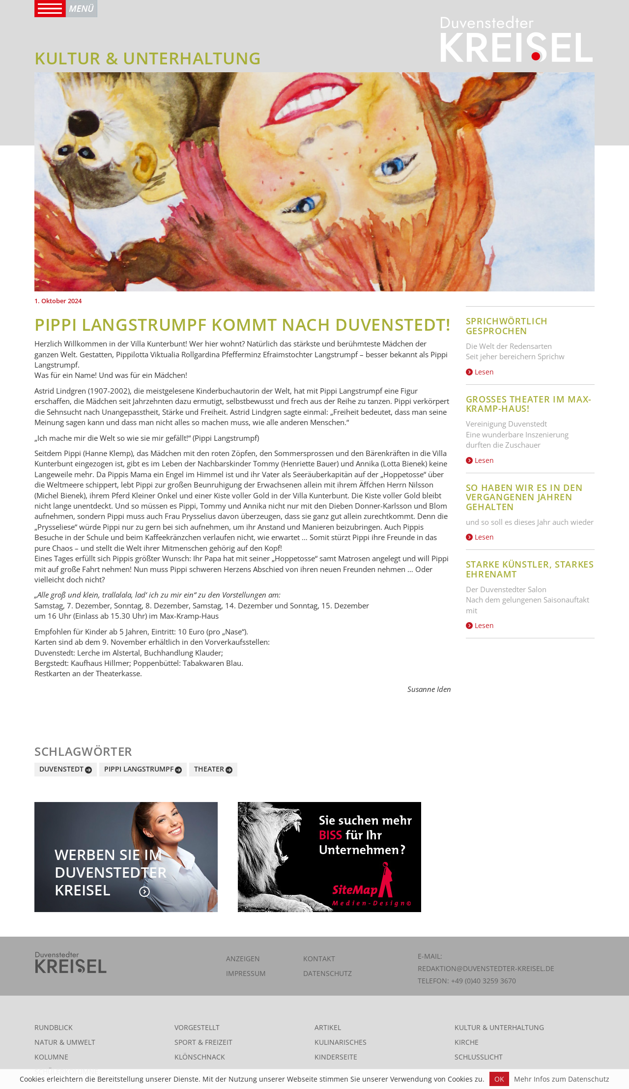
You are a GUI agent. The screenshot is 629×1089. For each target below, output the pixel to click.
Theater (209, 769)
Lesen (480, 371)
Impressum (246, 973)
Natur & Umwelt (64, 1042)
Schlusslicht (479, 1056)
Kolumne (51, 1056)
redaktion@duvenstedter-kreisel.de (486, 968)
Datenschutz (327, 973)
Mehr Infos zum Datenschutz (561, 1079)
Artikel (327, 1027)
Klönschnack (199, 1056)
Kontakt (319, 958)
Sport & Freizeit (203, 1042)
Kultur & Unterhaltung (499, 1027)
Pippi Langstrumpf (138, 769)
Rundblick (53, 1027)
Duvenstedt (61, 769)
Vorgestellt (197, 1027)
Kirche (467, 1042)
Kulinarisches (340, 1042)
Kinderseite (335, 1056)
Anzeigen (243, 958)
